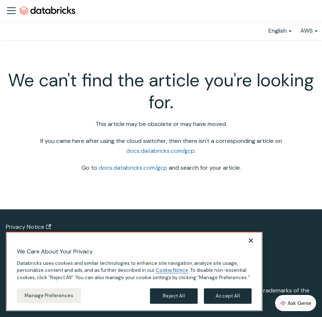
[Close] (251, 241)
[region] (134, 271)
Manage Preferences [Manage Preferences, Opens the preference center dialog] (49, 295)
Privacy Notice (28, 227)
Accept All (227, 296)
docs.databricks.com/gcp (160, 151)
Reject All (173, 296)
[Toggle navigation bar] (11, 10)
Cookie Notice (172, 270)
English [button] (277, 31)
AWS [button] (306, 31)
